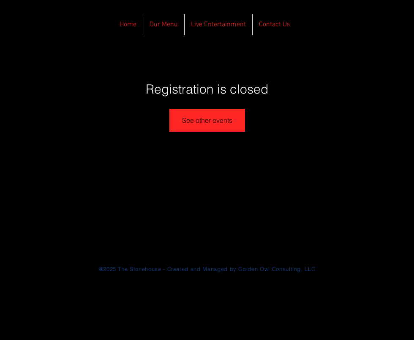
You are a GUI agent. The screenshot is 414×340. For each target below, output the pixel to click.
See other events (207, 120)
